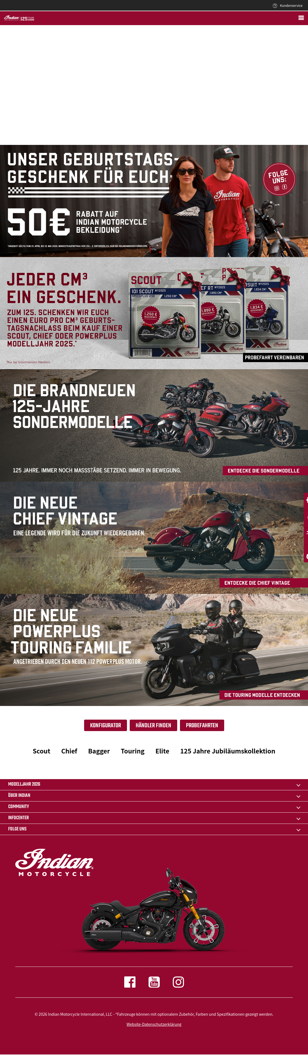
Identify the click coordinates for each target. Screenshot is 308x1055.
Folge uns (17, 829)
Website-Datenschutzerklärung (154, 1024)
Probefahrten (202, 725)
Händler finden (153, 725)
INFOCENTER (18, 818)
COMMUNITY (18, 807)
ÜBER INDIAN (19, 796)
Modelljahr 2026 (24, 784)
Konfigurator (105, 725)
